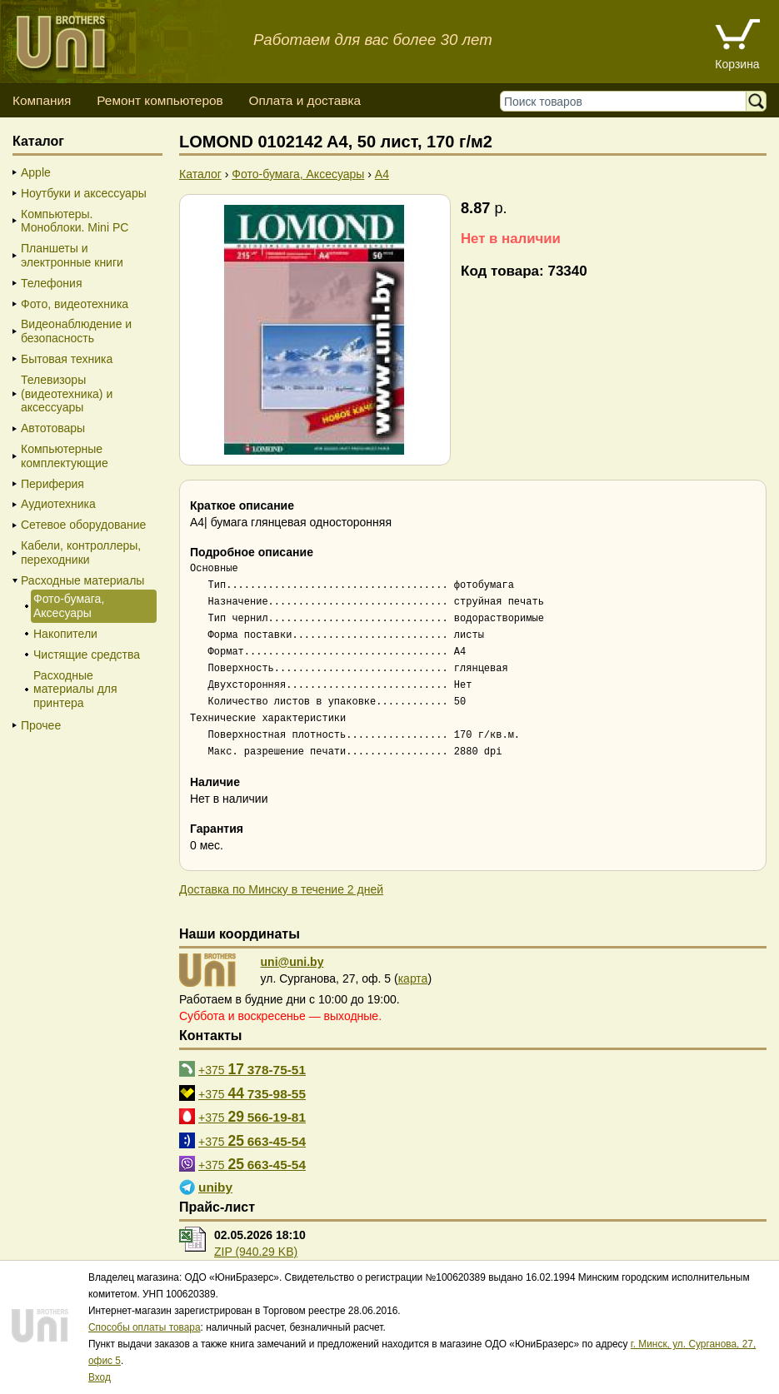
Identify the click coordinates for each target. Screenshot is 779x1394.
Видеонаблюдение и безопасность (76, 331)
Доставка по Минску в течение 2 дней (281, 889)
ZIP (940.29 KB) (255, 1251)
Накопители (65, 633)
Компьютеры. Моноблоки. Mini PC (74, 221)
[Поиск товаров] (627, 101)
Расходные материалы (82, 580)
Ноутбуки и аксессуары (84, 193)
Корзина (737, 64)
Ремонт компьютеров (159, 100)
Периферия (52, 483)
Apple (36, 172)
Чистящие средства (86, 654)
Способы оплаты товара (144, 1327)
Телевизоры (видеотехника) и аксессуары (66, 394)
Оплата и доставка (304, 100)
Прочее (41, 725)
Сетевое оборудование (83, 524)
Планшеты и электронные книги (72, 255)
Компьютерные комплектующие (64, 456)
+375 (252, 1069)
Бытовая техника (66, 359)
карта (413, 978)
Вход (99, 1377)
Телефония (51, 283)
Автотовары (53, 428)
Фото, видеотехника (74, 304)
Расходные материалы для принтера (75, 689)
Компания (41, 100)
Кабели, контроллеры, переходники (81, 552)
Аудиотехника (58, 503)
